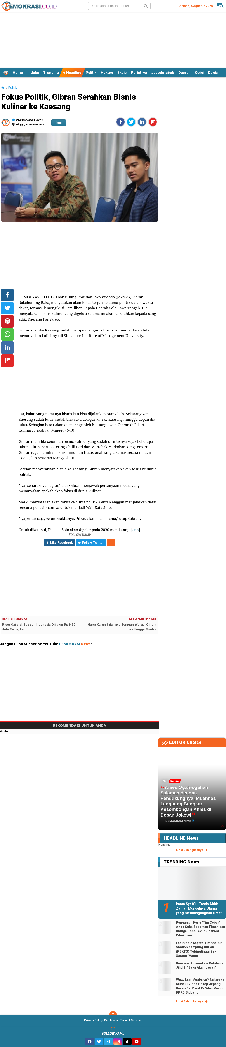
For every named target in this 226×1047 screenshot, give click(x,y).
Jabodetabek (162, 72)
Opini (199, 72)
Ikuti (59, 123)
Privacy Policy (93, 1020)
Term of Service (130, 1020)
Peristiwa (139, 72)
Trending (51, 72)
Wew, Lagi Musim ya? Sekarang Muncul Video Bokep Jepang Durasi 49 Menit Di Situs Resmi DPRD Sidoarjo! (200, 986)
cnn (135, 529)
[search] (119, 6)
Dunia (213, 72)
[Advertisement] (113, 39)
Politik (91, 72)
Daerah (184, 72)
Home (18, 72)
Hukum (107, 72)
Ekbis (122, 72)
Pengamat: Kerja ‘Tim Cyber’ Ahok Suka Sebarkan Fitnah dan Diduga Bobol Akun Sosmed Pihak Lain (200, 929)
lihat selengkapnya (192, 850)
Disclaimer (111, 1020)
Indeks (33, 72)
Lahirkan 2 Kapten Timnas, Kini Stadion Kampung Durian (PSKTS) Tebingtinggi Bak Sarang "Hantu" (199, 949)
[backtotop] (113, 1015)
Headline (72, 72)
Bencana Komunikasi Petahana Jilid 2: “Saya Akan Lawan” (199, 965)
